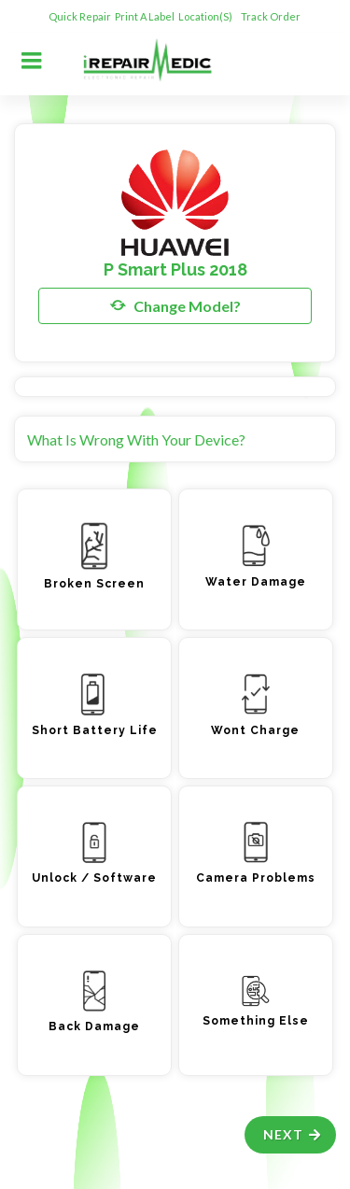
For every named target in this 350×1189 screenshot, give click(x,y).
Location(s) (206, 16)
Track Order (271, 16)
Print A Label (145, 16)
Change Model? (175, 305)
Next (292, 1134)
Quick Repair (80, 16)
